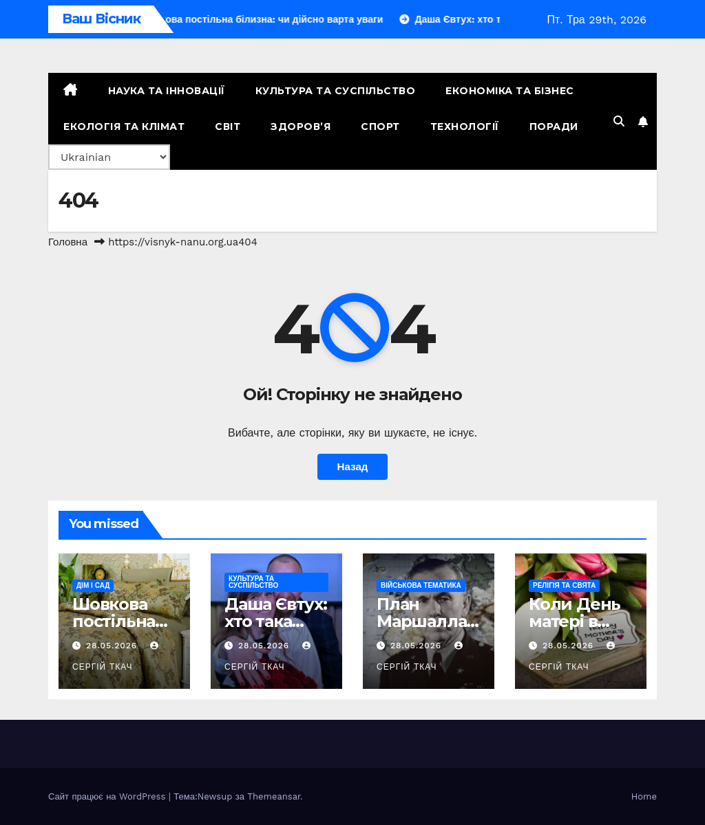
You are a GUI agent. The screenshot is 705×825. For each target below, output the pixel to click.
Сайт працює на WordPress (108, 796)
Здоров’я (300, 126)
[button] (618, 121)
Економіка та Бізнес (509, 91)
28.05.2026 (113, 645)
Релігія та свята (564, 585)
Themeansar (273, 796)
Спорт (380, 126)
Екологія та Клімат (124, 126)
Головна (67, 242)
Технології (464, 126)
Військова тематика (421, 585)
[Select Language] (109, 157)
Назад (352, 467)
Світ (227, 126)
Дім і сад (92, 585)
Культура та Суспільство (335, 91)
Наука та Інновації (166, 91)
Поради (553, 126)
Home (644, 796)
